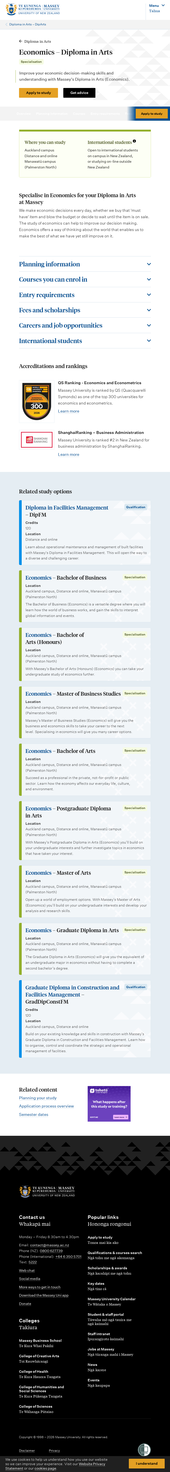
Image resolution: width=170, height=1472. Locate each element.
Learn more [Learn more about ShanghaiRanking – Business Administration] (68, 454)
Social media (29, 1279)
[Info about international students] (134, 141)
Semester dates (33, 1114)
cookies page (45, 1468)
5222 (33, 1262)
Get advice (79, 93)
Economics (38, 577)
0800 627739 (51, 1251)
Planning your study (38, 1098)
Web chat (27, 1270)
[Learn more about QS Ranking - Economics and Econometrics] (36, 401)
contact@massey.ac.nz (49, 1245)
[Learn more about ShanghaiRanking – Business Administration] (36, 440)
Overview (26, 114)
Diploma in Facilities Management (66, 507)
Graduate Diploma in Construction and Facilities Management (72, 991)
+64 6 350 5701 (68, 1256)
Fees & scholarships (142, 114)
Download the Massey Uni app (44, 1295)
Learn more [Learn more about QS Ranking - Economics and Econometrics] (68, 411)
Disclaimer (27, 1451)
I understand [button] (147, 1463)
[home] (32, 9)
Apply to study (38, 93)
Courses (81, 114)
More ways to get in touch (40, 1287)
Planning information (54, 114)
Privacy (54, 1451)
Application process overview (46, 1106)
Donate (25, 1304)
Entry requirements (107, 114)
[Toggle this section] (85, 263)
